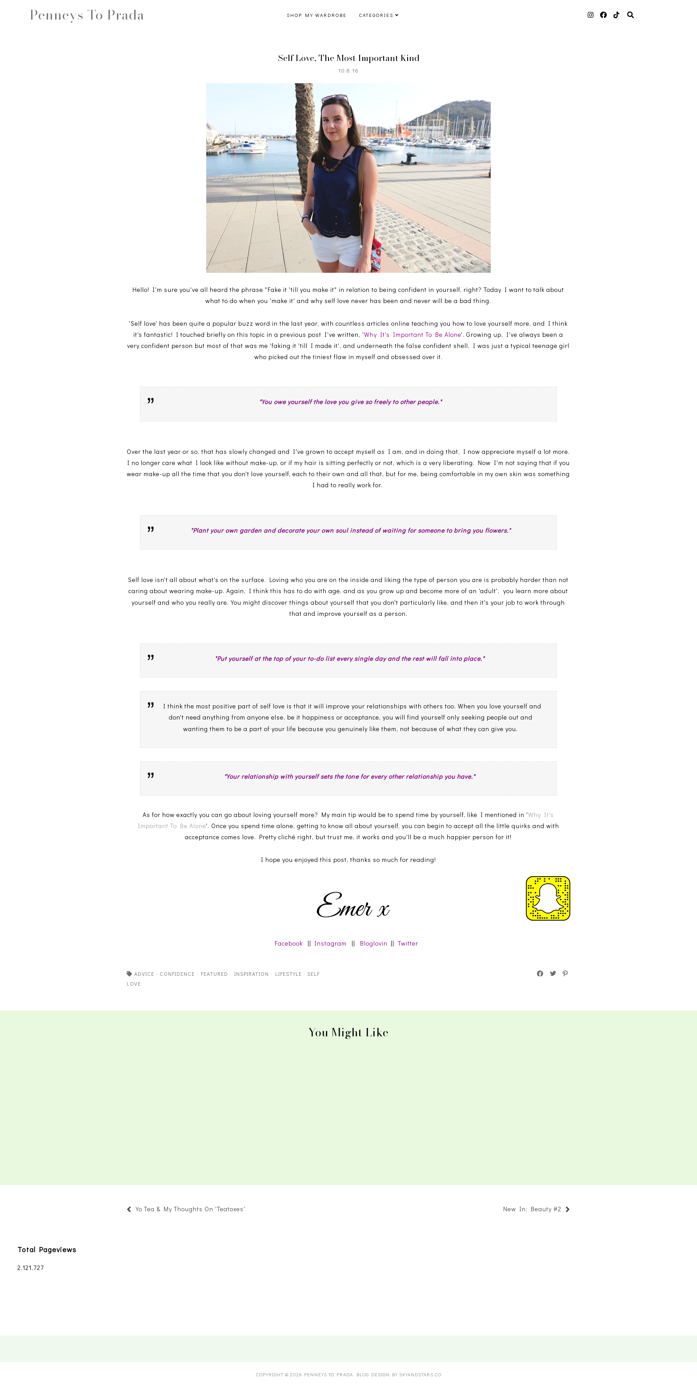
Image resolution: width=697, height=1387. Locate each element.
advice (144, 973)
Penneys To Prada (87, 14)
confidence (177, 973)
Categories (376, 15)
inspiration (251, 973)
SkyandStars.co (420, 1374)
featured (214, 973)
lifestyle (288, 973)
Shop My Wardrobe (317, 15)
